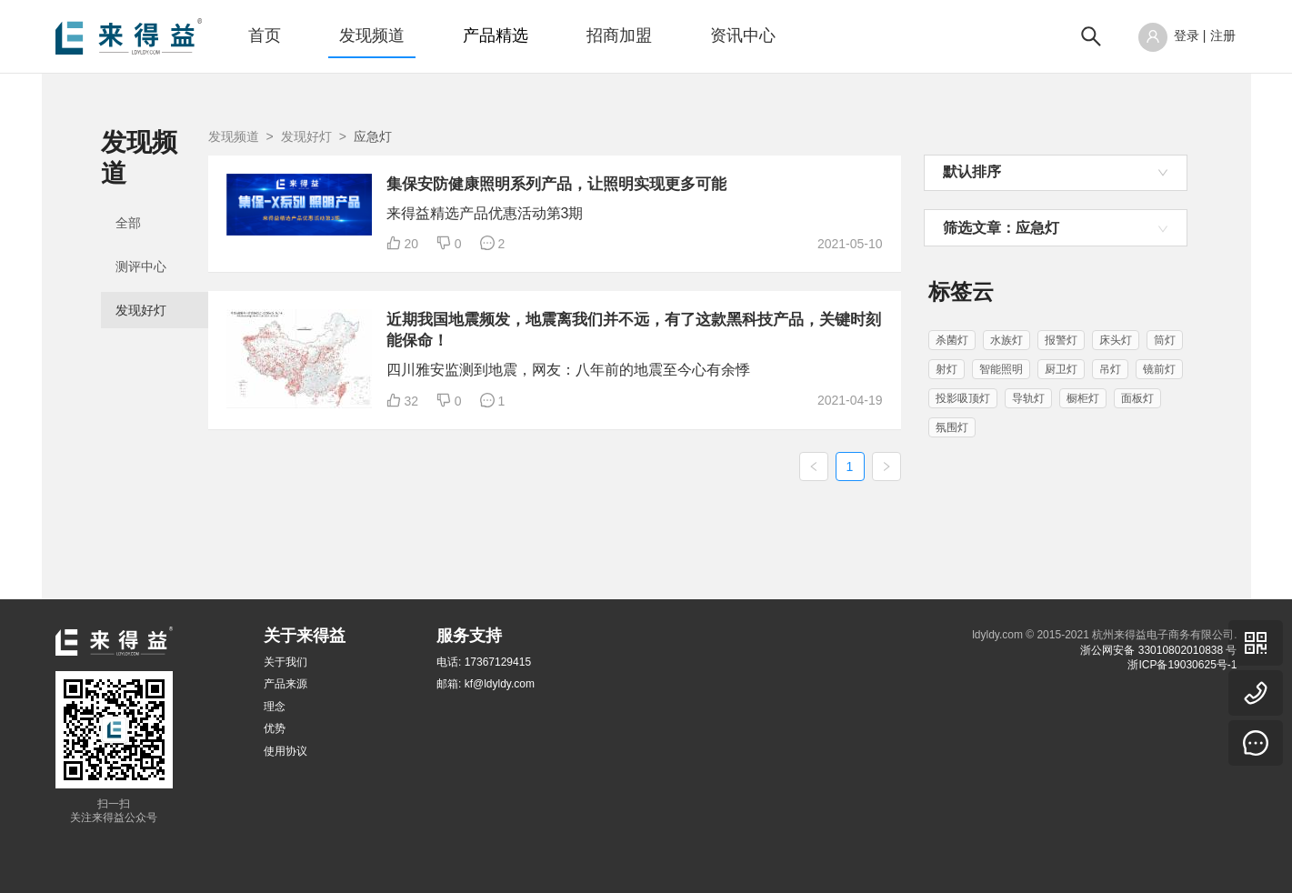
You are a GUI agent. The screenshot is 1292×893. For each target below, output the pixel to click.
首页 (264, 35)
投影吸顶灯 (963, 398)
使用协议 (285, 751)
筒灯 (1165, 340)
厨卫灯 (1061, 369)
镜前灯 (1159, 369)
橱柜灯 (1083, 398)
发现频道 (372, 35)
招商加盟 (619, 35)
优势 (274, 728)
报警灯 (1061, 340)
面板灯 (1137, 398)
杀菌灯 (952, 340)
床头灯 (1115, 340)
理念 (274, 706)
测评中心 (140, 236)
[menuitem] (264, 36)
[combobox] (1055, 173)
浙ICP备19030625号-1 (1182, 664)
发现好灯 (140, 280)
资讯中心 (743, 35)
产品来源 (285, 684)
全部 (128, 193)
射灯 (946, 369)
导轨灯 (1028, 398)
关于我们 (285, 662)
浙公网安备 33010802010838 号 (1158, 650)
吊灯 (1110, 369)
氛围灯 (952, 427)
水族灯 (1006, 340)
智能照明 (1001, 369)
